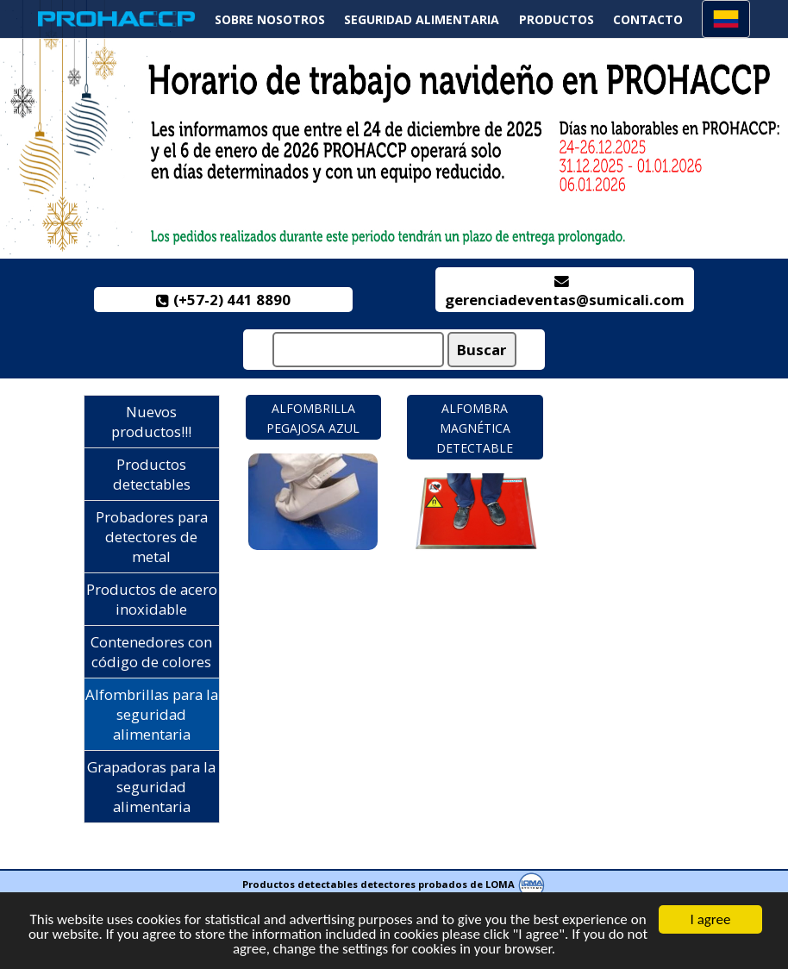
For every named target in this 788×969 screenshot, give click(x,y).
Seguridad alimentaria (421, 19)
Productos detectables (152, 474)
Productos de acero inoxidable (151, 599)
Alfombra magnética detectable (474, 428)
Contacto (648, 19)
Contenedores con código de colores (151, 652)
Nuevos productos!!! (151, 421)
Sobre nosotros (270, 19)
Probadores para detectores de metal (152, 536)
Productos (556, 19)
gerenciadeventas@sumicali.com (565, 291)
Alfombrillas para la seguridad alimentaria (151, 714)
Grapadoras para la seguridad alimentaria (151, 786)
